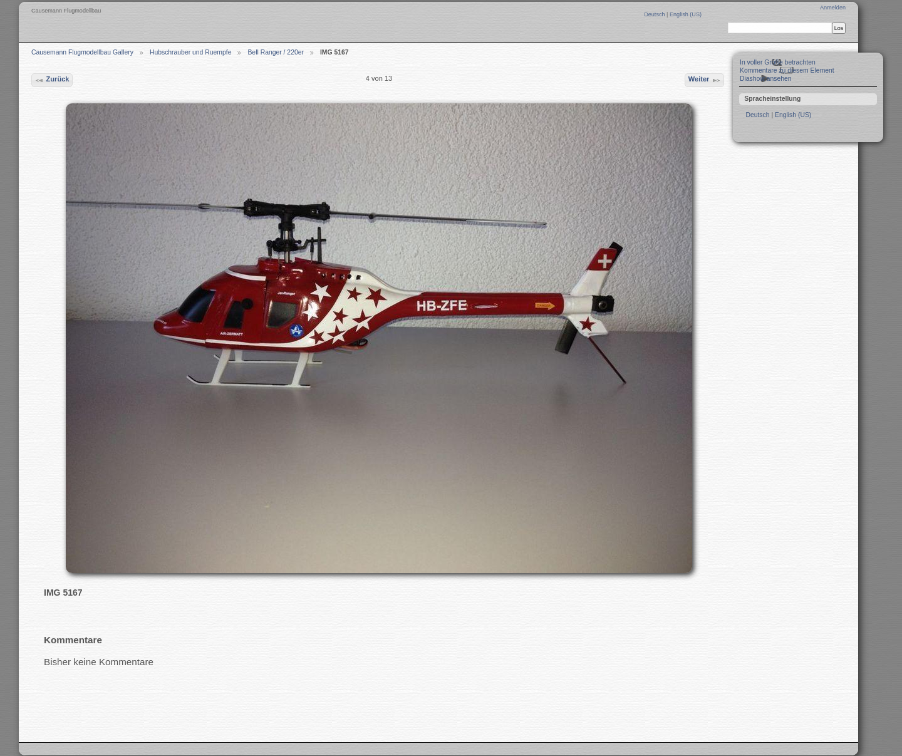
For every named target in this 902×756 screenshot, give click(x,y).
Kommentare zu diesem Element (787, 70)
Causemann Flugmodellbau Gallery (82, 52)
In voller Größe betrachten (778, 62)
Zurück (51, 80)
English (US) (686, 14)
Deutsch (655, 14)
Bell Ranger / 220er (275, 52)
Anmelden (833, 7)
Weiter (704, 80)
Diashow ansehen (766, 78)
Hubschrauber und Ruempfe (191, 52)
